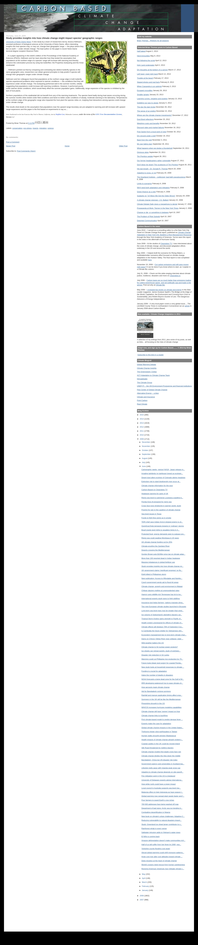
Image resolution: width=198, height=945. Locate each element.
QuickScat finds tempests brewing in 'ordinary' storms (162, 526)
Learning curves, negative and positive (152, 99)
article (187, 306)
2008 (142, 896)
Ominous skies (143, 152)
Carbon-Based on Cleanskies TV (154, 490)
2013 (142, 423)
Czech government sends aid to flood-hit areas (159, 582)
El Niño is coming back (150, 836)
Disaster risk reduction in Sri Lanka (155, 655)
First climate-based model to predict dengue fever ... (162, 719)
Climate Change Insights (147, 368)
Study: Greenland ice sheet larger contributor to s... (161, 824)
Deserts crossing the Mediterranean (155, 550)
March (144, 882)
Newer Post (10, 146)
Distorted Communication (147, 221)
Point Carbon (142, 400)
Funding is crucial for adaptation (154, 671)
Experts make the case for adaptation (156, 724)
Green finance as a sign (146, 192)
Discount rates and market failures (150, 127)
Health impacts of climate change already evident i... (162, 740)
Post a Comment (12, 142)
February (146, 886)
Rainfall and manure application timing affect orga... (161, 695)
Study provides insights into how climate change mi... (162, 566)
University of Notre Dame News (18, 42)
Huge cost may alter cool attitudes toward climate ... (161, 857)
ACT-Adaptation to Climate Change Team (153, 375)
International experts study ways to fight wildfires (160, 598)
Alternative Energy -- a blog (148, 393)
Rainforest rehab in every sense (154, 828)
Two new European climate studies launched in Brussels (163, 606)
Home (67, 146)
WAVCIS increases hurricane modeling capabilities (161, 707)
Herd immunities (143, 56)
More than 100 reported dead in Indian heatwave (160, 558)
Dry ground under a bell (146, 136)
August (145, 458)
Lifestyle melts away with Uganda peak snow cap (160, 768)
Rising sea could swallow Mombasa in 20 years (160, 538)
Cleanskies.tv (175, 276)
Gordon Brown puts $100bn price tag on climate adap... (163, 554)
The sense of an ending (146, 111)
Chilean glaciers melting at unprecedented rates (160, 590)
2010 (142, 435)
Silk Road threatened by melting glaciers (157, 748)
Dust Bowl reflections (145, 119)
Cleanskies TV (166, 243)
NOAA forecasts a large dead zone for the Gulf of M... (162, 679)
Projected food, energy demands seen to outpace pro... (163, 534)
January (145, 890)
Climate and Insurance (146, 397)
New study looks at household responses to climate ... (162, 667)
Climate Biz (160, 285)
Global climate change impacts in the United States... (162, 728)
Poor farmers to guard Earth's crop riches (157, 800)
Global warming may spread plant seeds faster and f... (162, 796)
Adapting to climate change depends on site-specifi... (162, 772)
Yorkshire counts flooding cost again (155, 849)
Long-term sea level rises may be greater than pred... (162, 611)
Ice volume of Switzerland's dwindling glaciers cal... (161, 615)
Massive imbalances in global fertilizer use (158, 562)
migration (43, 128)
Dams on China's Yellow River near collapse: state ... (162, 639)
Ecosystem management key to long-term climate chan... (163, 635)
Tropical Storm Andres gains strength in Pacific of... (161, 619)
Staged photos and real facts (148, 82)
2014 (142, 419)
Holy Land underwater (146, 65)
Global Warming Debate (146, 364)
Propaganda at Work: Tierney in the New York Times (157, 208)
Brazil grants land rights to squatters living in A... (160, 530)
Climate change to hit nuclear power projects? (159, 647)
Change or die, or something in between (153, 212)
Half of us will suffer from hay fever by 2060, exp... (161, 844)
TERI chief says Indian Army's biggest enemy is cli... (162, 522)
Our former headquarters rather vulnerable (154, 161)
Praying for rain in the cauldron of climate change (160, 510)
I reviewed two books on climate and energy (164, 290)
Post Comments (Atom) (26, 151)
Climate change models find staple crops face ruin (161, 752)
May (144, 874)
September (146, 454)
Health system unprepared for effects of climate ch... (162, 623)
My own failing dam (144, 144)
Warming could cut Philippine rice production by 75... (162, 659)
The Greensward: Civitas (147, 372)
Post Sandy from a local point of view (151, 132)
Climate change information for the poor (157, 486)
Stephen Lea (60, 114)
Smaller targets (143, 95)
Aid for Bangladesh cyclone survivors (156, 691)
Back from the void (144, 140)
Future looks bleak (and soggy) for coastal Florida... (161, 663)
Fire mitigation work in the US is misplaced (158, 776)
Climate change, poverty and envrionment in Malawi (161, 586)
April (144, 878)
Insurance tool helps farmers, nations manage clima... (162, 603)
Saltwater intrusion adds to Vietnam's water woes (160, 832)
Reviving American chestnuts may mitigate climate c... (162, 869)
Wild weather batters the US (152, 643)
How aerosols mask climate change (155, 687)
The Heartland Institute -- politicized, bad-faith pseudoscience (161, 177)
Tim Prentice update (145, 156)
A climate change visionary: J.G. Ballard (152, 200)
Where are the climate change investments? (154, 115)
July (144, 462)
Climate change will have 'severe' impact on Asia (160, 711)
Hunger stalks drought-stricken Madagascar (158, 736)
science (51, 128)
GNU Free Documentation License (108, 114)
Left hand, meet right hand (147, 74)
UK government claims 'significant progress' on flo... (161, 570)
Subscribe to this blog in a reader (150, 355)
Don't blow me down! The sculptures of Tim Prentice (157, 165)
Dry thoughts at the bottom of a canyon (152, 70)
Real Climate (142, 404)
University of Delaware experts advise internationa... (162, 780)
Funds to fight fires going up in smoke (156, 518)
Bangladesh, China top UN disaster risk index (159, 760)
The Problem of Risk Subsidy (148, 216)
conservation (17, 128)
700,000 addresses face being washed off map (159, 804)
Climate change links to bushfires (154, 715)
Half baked (141, 51)
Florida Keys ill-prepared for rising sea (156, 502)
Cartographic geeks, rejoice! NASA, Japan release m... (163, 469)
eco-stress (27, 128)
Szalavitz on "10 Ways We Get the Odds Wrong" (156, 196)
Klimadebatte (142, 379)
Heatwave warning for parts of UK (154, 494)
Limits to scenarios (144, 183)
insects (35, 128)
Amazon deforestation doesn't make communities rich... (163, 840)
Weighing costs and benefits (148, 123)
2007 (142, 900)
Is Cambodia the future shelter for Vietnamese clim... (162, 631)
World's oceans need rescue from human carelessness (163, 865)
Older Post (123, 146)
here (150, 260)
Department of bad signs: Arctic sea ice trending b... (161, 808)
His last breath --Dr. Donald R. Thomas (152, 169)
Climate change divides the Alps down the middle (160, 756)
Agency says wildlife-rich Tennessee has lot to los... (161, 594)
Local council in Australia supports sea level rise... (161, 788)
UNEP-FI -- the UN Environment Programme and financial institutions (164, 386)
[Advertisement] (149, 914)
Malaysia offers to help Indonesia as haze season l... (162, 792)
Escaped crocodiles (144, 90)
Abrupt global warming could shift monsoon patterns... (162, 852)
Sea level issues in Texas (151, 514)
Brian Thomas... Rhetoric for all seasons (153, 41)
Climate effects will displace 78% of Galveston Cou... (162, 627)
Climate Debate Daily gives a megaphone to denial (157, 204)
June (144, 466)
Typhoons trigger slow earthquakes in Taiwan (159, 732)
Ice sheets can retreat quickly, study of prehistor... (161, 651)
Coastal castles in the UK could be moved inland (160, 744)
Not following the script (146, 60)
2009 (142, 439)
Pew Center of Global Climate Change (152, 390)
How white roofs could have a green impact (158, 784)
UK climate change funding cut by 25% (156, 542)
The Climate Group (144, 382)
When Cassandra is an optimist (149, 86)
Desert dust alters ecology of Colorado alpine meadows (163, 478)
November (146, 446)
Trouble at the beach (145, 78)
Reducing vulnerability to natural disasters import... (161, 820)
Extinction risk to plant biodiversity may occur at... (160, 481)
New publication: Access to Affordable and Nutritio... (161, 578)
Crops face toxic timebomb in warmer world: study (161, 506)
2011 (142, 431)
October (145, 450)
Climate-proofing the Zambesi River (155, 546)
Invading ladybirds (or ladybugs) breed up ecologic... (162, 473)
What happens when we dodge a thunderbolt (155, 148)
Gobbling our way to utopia (147, 103)
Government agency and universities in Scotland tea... (162, 764)
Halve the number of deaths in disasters (157, 675)
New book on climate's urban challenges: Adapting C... (163, 816)
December (146, 442)
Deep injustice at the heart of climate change (159, 861)
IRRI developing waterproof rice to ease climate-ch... (162, 683)
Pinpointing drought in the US (153, 703)
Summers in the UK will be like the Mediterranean (161, 699)
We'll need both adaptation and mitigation (153, 188)
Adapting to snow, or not (146, 173)
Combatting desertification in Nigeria (155, 812)
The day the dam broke (146, 107)
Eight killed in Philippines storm (153, 574)
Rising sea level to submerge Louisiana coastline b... (162, 498)
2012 (142, 427)
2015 (142, 415)
